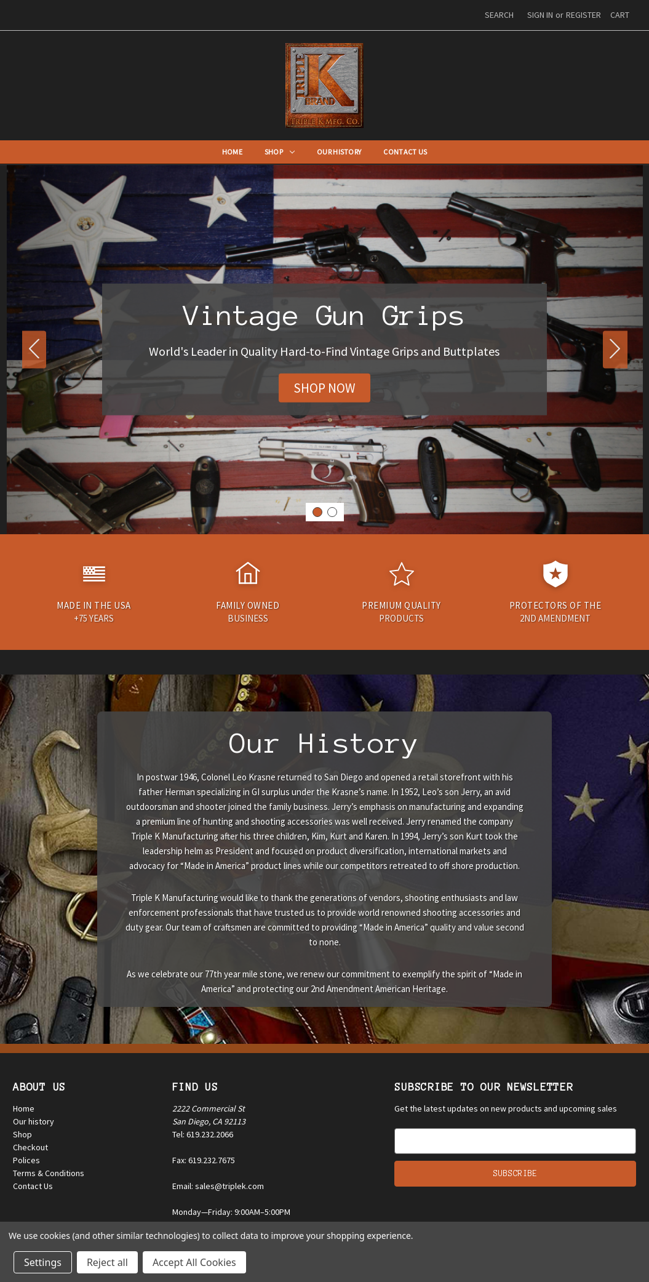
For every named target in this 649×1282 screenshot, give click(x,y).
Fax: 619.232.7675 (203, 1160)
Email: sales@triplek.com (218, 1186)
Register (583, 14)
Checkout (30, 1147)
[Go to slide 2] (34, 349)
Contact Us (405, 151)
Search (499, 14)
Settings (43, 1262)
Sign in (540, 14)
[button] (324, 388)
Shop (280, 151)
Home (232, 151)
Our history (33, 1121)
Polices (26, 1160)
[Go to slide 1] (317, 512)
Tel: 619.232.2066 (202, 1134)
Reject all (107, 1262)
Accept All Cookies (194, 1262)
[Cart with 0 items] (619, 15)
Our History (339, 151)
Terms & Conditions (48, 1173)
